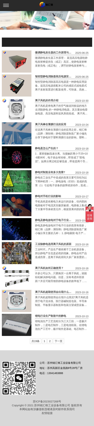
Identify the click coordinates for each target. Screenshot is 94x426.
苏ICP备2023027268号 (47, 401)
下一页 (58, 341)
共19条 (36, 341)
